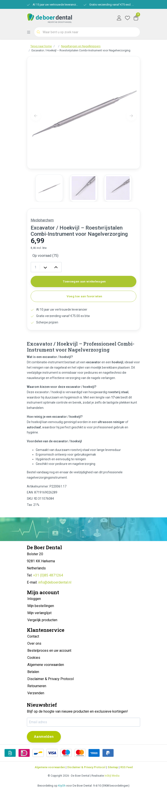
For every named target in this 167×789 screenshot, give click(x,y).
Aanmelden (44, 737)
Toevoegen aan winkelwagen (84, 281)
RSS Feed (126, 767)
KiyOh (62, 785)
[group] (49, 188)
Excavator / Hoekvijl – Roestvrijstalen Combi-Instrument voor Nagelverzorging (81, 50)
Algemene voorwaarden (50, 767)
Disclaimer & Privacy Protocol (86, 767)
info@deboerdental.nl (54, 582)
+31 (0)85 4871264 (48, 575)
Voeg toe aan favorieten (84, 296)
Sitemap (113, 767)
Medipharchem (42, 220)
